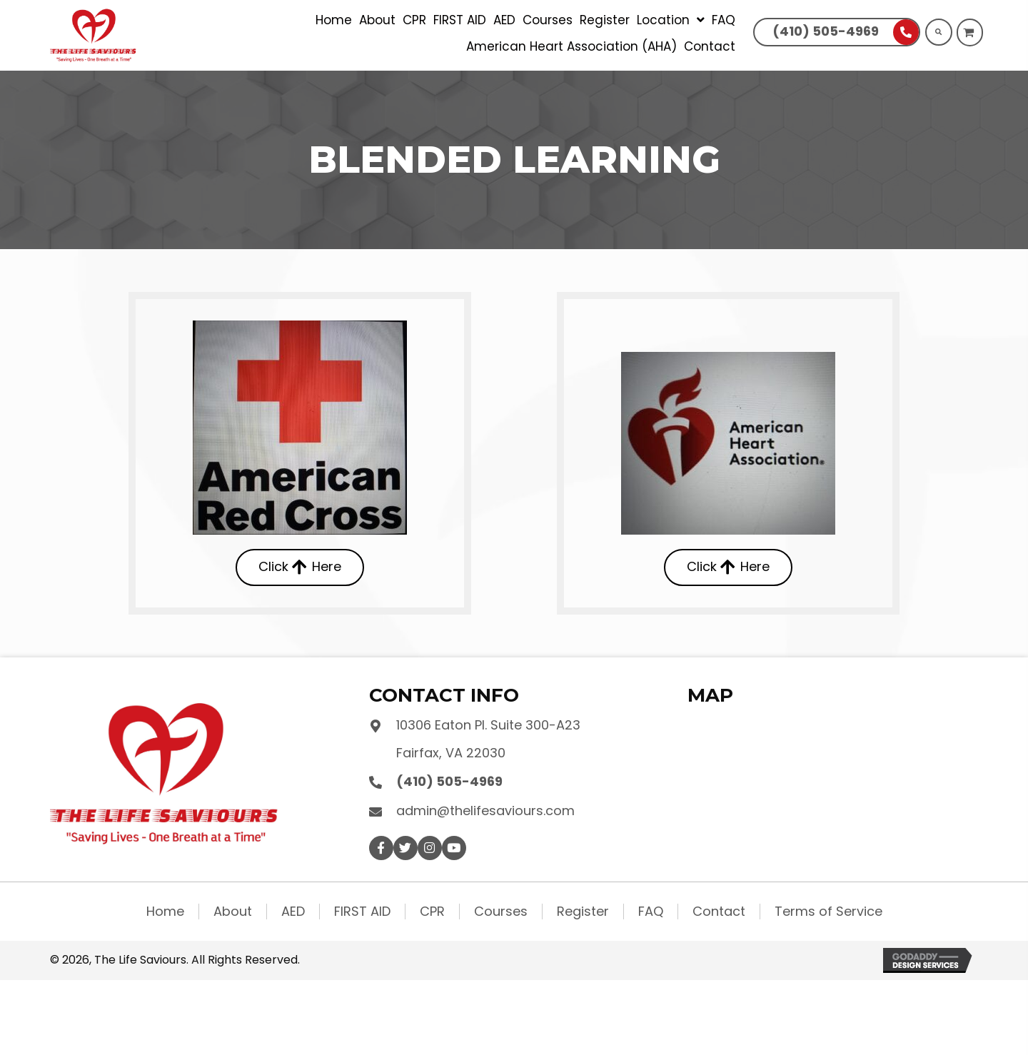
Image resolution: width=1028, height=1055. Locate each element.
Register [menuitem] (583, 911)
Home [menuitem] (165, 911)
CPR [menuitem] (432, 911)
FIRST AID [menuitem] (362, 911)
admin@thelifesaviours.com (485, 810)
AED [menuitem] (293, 911)
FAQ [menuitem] (650, 911)
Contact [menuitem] (718, 911)
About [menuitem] (232, 911)
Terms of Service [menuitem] (828, 911)
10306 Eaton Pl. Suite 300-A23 (488, 725)
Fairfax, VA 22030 (450, 753)
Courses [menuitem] (501, 911)
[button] (381, 848)
